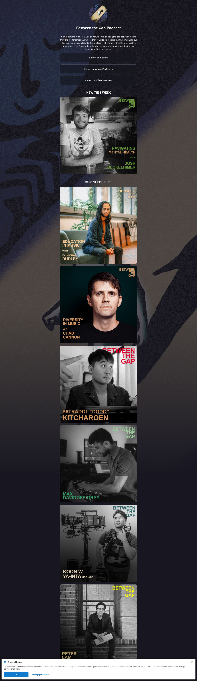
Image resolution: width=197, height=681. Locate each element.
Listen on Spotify (98, 57)
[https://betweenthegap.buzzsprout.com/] (98, 80)
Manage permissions (41, 675)
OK (16, 675)
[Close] (192, 661)
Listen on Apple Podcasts (98, 68)
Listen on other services (98, 80)
